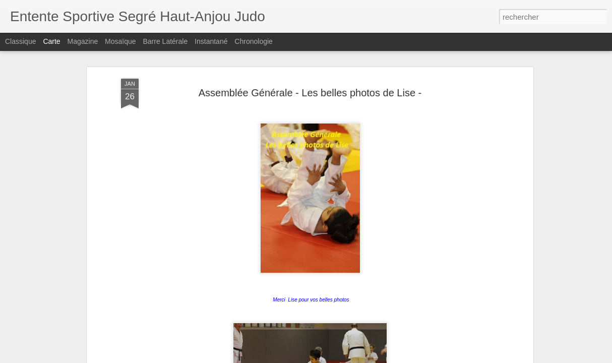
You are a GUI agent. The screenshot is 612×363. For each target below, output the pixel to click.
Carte (51, 41)
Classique (20, 41)
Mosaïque (120, 41)
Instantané (211, 41)
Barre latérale (165, 41)
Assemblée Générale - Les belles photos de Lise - (310, 58)
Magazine (83, 41)
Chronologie (253, 41)
